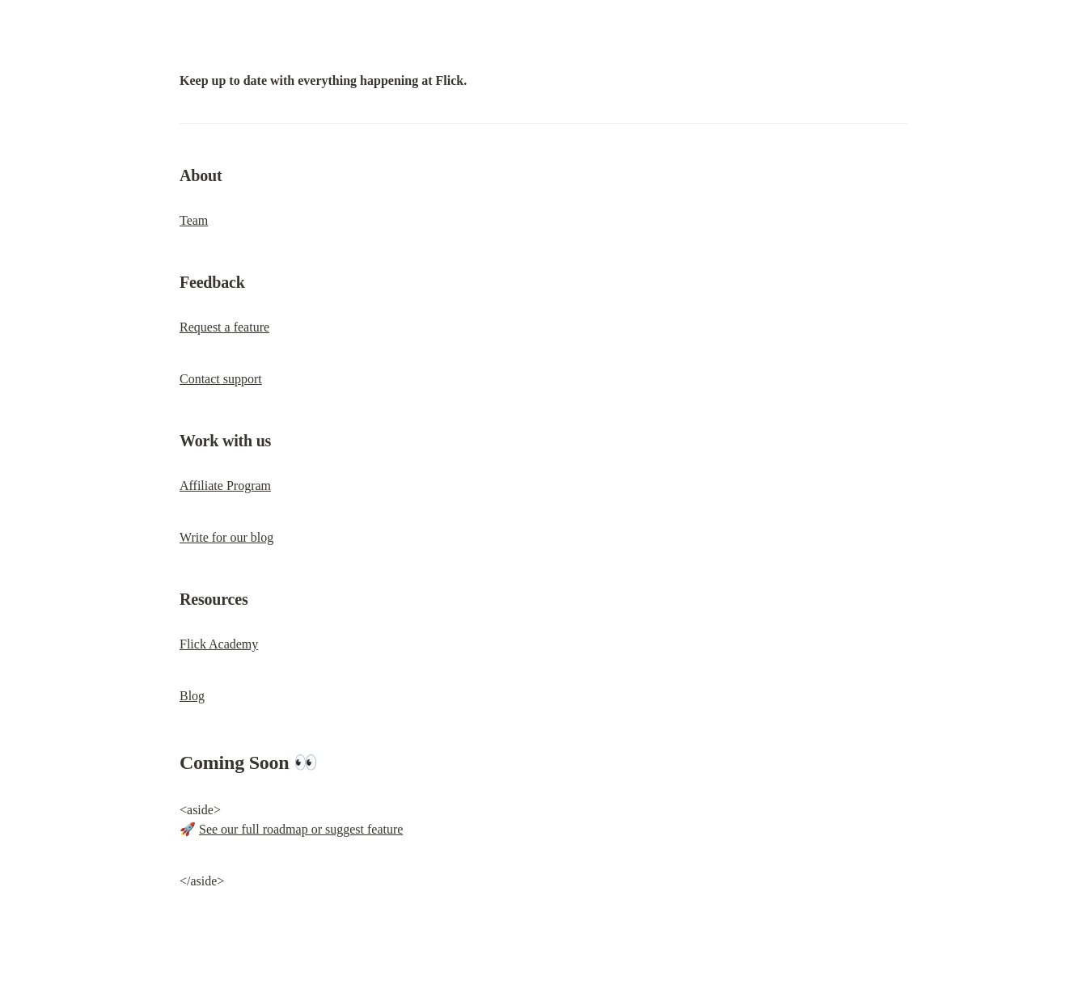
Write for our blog (226, 537)
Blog (192, 696)
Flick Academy (219, 644)
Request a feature (224, 327)
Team (194, 220)
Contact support (221, 379)
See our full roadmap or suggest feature (301, 829)
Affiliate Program (225, 485)
